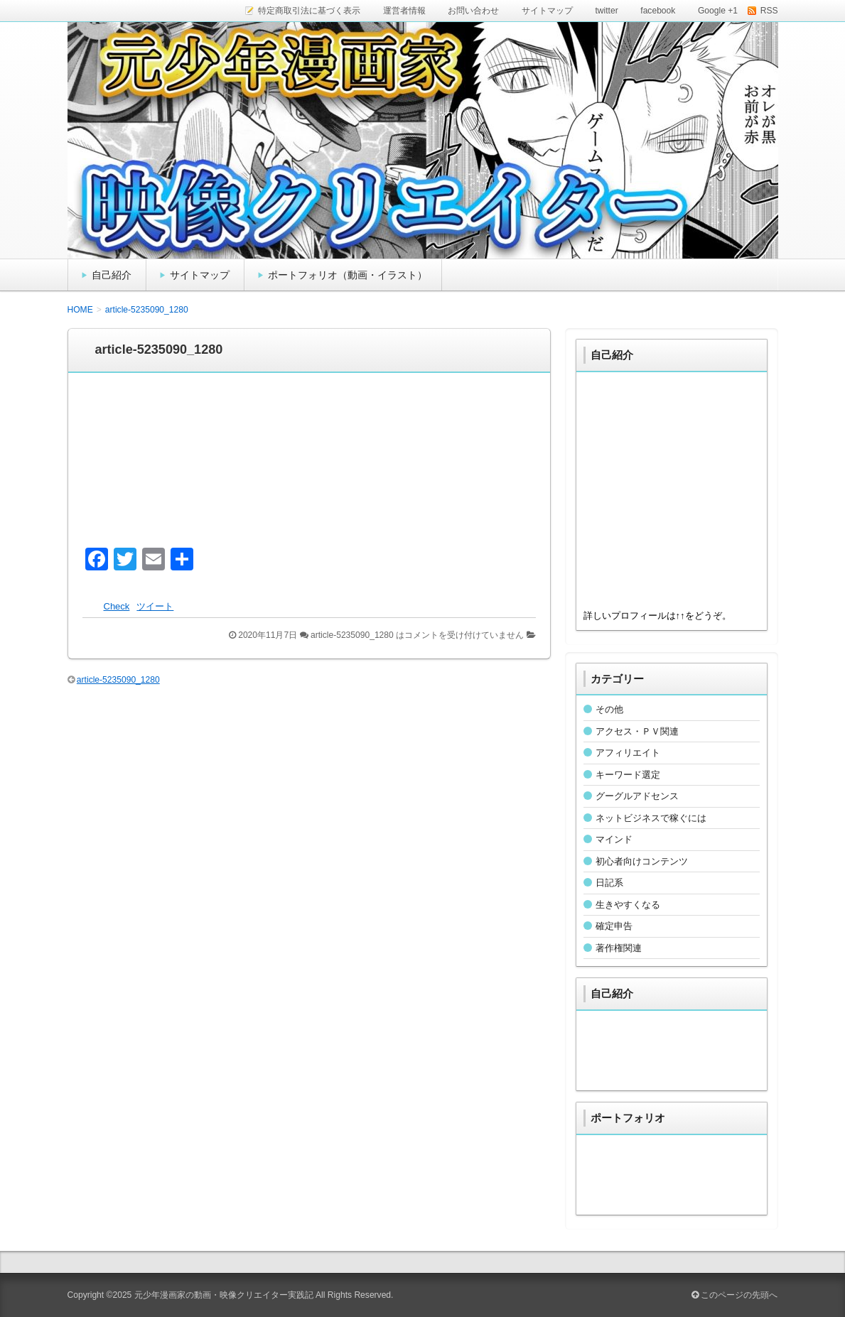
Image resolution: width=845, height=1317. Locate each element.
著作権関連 (619, 948)
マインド (614, 839)
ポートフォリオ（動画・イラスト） (347, 275)
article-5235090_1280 (118, 680)
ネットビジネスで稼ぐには (651, 818)
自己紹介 (111, 275)
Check (117, 606)
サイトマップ (200, 275)
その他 (609, 709)
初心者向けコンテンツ (642, 861)
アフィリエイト (628, 752)
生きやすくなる (628, 904)
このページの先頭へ (734, 1295)
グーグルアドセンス (637, 796)
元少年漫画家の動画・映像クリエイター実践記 (223, 1295)
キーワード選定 (628, 774)
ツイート (154, 606)
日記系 (609, 882)
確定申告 (614, 926)
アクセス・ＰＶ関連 (637, 731)
